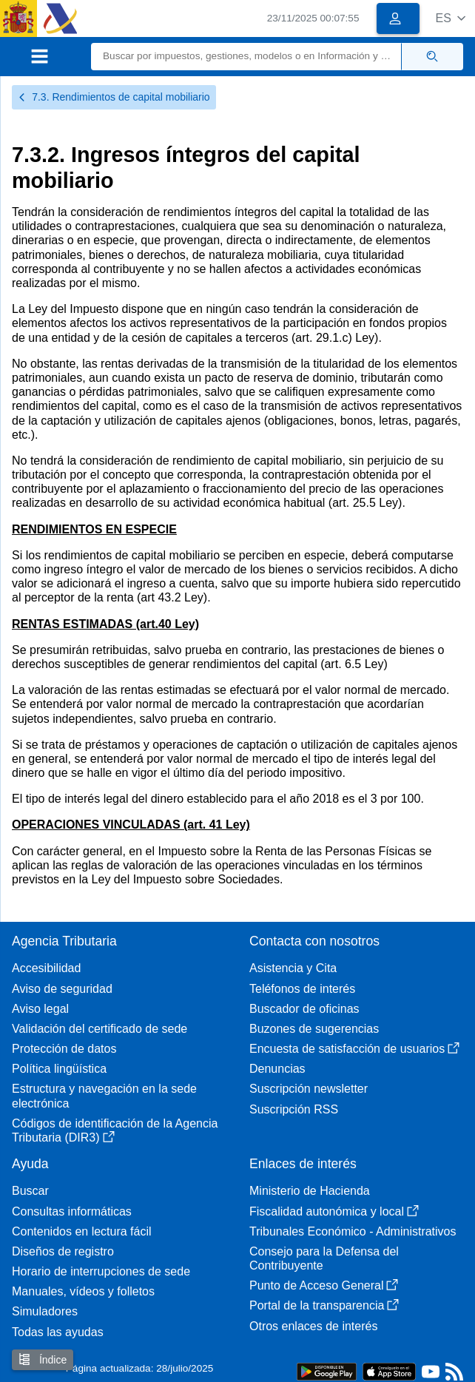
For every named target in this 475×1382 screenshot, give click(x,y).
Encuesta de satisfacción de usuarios (354, 1048)
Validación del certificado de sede (99, 1028)
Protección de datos (64, 1048)
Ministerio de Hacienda (309, 1190)
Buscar (30, 1190)
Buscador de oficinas (304, 1008)
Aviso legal (40, 1008)
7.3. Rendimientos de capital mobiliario (114, 97)
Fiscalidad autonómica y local (334, 1211)
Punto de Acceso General (323, 1285)
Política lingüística (59, 1068)
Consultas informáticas (72, 1211)
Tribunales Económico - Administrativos (353, 1231)
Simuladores (45, 1311)
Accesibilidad (46, 968)
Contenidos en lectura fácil (82, 1231)
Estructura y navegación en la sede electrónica (104, 1095)
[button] (450, 18)
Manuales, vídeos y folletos (83, 1291)
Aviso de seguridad (62, 988)
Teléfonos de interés (302, 988)
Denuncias (277, 1068)
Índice (42, 1359)
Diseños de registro (63, 1251)
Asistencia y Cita (293, 968)
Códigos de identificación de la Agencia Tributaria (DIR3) (115, 1130)
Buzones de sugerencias (314, 1028)
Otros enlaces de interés (313, 1326)
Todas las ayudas (58, 1332)
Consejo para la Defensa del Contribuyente (324, 1258)
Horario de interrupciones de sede (101, 1271)
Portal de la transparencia (324, 1305)
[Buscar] (246, 56)
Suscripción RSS (293, 1109)
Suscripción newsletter (308, 1088)
